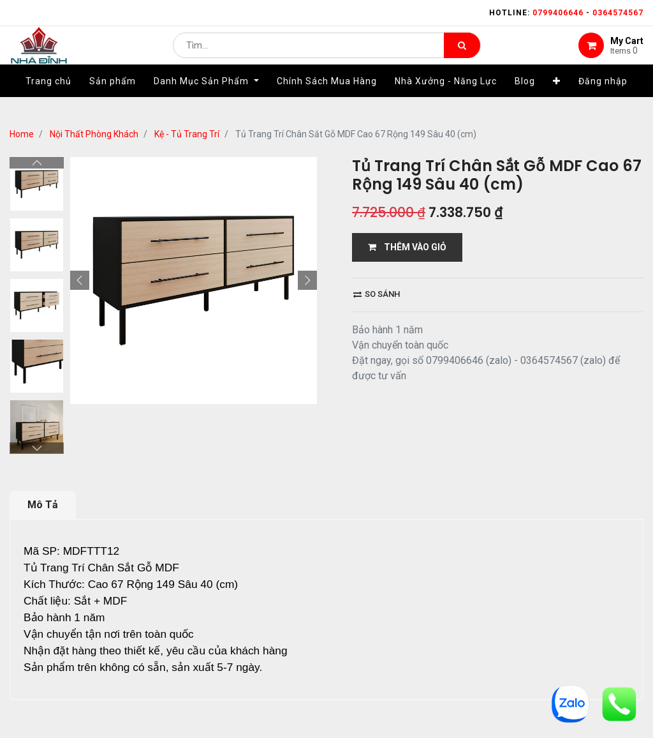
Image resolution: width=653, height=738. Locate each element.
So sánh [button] (376, 294)
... (137, 697)
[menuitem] (48, 100)
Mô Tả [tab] (42, 448)
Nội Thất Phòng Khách (94, 134)
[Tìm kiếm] (462, 55)
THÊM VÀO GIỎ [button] (407, 247)
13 (158, 697)
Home (22, 134)
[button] (557, 100)
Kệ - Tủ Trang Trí (186, 134)
